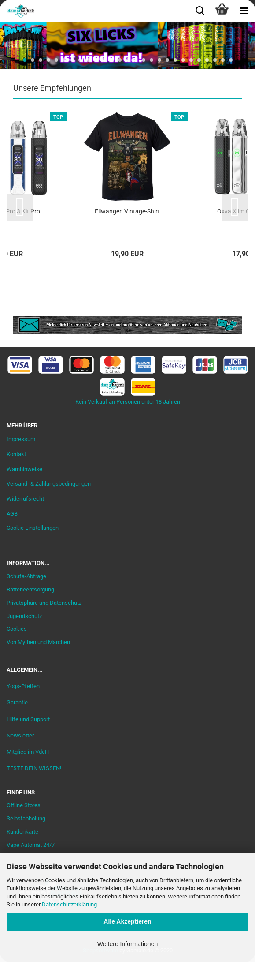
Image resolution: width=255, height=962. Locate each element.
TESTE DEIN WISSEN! (34, 768)
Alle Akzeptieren (127, 921)
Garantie (17, 702)
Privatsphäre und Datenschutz (44, 602)
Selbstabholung (26, 818)
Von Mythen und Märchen (38, 642)
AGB (12, 513)
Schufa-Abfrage (26, 576)
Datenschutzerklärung (69, 904)
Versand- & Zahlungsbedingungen (49, 483)
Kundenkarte (22, 831)
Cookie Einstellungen (33, 527)
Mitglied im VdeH (28, 752)
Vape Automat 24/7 (31, 845)
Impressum (21, 439)
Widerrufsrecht (25, 498)
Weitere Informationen (127, 943)
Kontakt (16, 454)
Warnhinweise (24, 469)
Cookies (17, 628)
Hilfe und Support (28, 719)
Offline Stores (24, 805)
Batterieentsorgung (30, 589)
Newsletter (20, 735)
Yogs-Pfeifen (23, 686)
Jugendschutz (24, 616)
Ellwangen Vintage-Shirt (127, 211)
